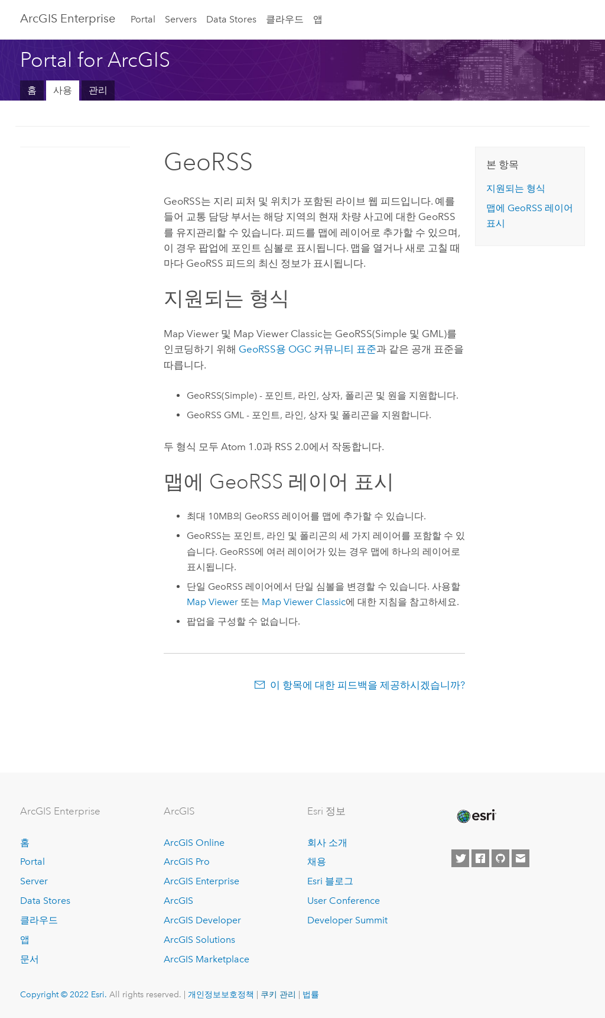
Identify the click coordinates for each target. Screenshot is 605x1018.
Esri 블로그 (330, 881)
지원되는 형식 (515, 188)
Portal (143, 19)
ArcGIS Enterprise (67, 18)
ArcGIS (178, 900)
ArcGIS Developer (202, 920)
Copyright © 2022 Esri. (63, 994)
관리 (98, 90)
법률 (310, 994)
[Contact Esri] (520, 858)
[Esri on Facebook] (480, 858)
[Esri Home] (475, 816)
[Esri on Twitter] (460, 858)
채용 (316, 861)
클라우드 (285, 19)
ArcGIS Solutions (199, 939)
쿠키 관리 (278, 994)
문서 (29, 959)
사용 (62, 90)
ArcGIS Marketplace (206, 959)
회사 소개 (327, 842)
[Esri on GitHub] (500, 858)
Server (34, 881)
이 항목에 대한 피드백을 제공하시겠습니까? (367, 685)
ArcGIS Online (194, 842)
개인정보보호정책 (221, 994)
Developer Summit (347, 920)
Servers (181, 19)
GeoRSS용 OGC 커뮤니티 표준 (307, 349)
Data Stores (231, 19)
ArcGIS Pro (187, 861)
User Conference (343, 900)
